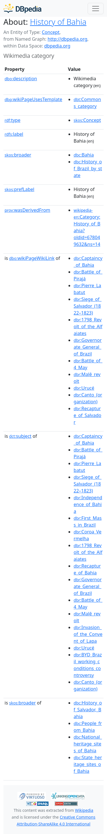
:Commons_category (87, 102)
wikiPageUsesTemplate (33, 99)
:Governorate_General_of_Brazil (88, 347)
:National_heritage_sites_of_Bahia (88, 744)
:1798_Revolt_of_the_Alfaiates (88, 326)
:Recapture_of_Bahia (87, 569)
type (13, 120)
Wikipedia (84, 810)
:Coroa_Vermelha (87, 535)
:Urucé (84, 388)
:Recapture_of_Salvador (87, 415)
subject (20, 436)
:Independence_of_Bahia (88, 504)
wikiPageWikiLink (31, 258)
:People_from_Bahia (88, 726)
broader (18, 155)
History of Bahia (58, 21)
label (14, 134)
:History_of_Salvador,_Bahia (88, 710)
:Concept (87, 120)
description (21, 78)
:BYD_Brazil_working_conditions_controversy (88, 665)
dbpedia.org (57, 46)
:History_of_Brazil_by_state (88, 168)
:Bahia (84, 155)
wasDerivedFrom (27, 210)
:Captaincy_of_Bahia (88, 261)
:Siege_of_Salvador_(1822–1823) (88, 306)
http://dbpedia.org (67, 39)
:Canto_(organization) (88, 398)
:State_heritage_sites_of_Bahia (88, 764)
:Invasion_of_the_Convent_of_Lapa (88, 634)
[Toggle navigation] (96, 8)
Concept (50, 32)
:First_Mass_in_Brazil (88, 521)
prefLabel (19, 189)
